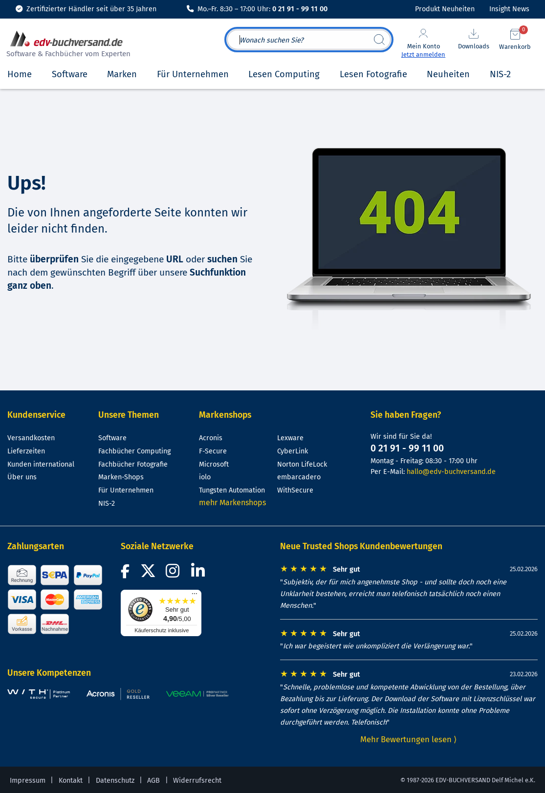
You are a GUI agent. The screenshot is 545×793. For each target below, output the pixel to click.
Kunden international (40, 464)
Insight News (509, 9)
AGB (153, 780)
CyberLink (292, 451)
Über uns (22, 477)
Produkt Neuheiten (445, 9)
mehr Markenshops (232, 502)
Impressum (27, 780)
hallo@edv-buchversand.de (451, 472)
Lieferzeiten (26, 451)
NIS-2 (106, 503)
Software (112, 438)
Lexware (290, 438)
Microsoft (214, 464)
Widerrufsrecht (197, 780)
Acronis (210, 438)
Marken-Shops (121, 477)
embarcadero (299, 477)
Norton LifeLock (302, 464)
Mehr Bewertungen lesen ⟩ (408, 739)
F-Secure (213, 451)
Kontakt (71, 780)
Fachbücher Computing (134, 451)
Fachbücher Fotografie (133, 464)
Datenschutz (115, 780)
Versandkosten (31, 438)
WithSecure (295, 490)
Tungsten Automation (232, 490)
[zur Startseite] (67, 45)
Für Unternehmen (125, 490)
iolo (205, 477)
